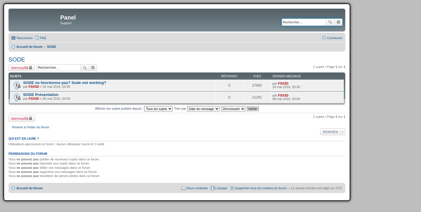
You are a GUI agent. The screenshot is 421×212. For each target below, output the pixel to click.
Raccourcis (24, 38)
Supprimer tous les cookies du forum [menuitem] (261, 188)
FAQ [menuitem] (43, 38)
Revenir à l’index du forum (30, 127)
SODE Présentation (40, 94)
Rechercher (330, 22)
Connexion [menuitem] (334, 38)
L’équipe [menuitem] (221, 188)
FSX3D (34, 86)
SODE (16, 59)
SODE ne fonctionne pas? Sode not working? (64, 82)
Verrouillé (19, 67)
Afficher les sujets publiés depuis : (134, 108)
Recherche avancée (338, 22)
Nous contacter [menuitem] (197, 188)
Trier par (196, 108)
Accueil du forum (29, 188)
